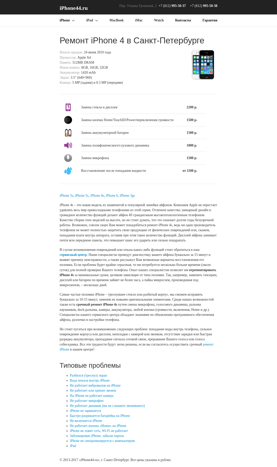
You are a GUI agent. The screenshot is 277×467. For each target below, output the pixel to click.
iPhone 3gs (127, 195)
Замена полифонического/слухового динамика (115, 145)
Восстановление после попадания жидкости (113, 171)
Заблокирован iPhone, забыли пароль (97, 436)
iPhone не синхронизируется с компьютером (102, 441)
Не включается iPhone (86, 421)
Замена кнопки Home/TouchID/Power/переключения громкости (127, 120)
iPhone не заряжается (85, 411)
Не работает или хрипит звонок (93, 390)
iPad (73, 446)
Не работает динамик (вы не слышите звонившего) (107, 406)
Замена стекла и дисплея (99, 107)
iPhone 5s (66, 195)
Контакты (183, 20)
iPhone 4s (97, 195)
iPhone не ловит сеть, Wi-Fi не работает (99, 431)
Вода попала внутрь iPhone (90, 380)
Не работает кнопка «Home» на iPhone (98, 426)
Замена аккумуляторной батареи (105, 133)
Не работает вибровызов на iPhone (95, 385)
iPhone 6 (112, 195)
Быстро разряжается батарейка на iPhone (100, 416)
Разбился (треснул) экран (88, 375)
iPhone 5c (82, 195)
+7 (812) (203, 6)
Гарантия (210, 20)
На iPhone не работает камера (91, 396)
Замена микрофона (95, 158)
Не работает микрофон (86, 401)
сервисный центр (73, 255)
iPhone (65, 20)
